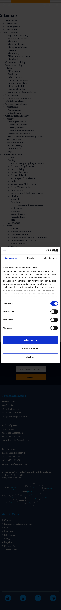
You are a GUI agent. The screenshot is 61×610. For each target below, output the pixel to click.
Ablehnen (30, 357)
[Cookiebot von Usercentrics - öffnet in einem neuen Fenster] (46, 250)
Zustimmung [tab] (11, 258)
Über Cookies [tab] (50, 258)
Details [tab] (30, 258)
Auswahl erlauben (30, 348)
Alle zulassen (30, 340)
